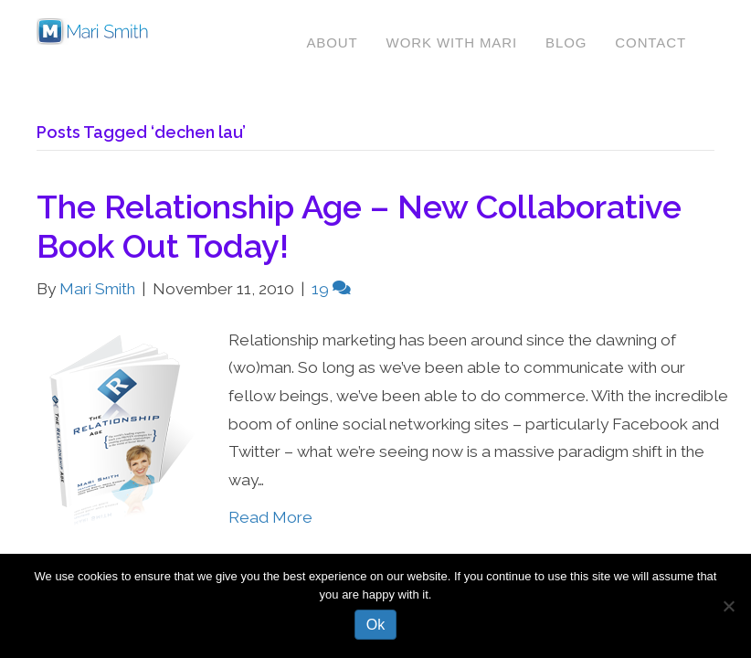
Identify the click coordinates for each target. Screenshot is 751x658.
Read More (270, 517)
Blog (566, 42)
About (331, 42)
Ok (375, 624)
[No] (728, 606)
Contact (650, 42)
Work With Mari (451, 42)
